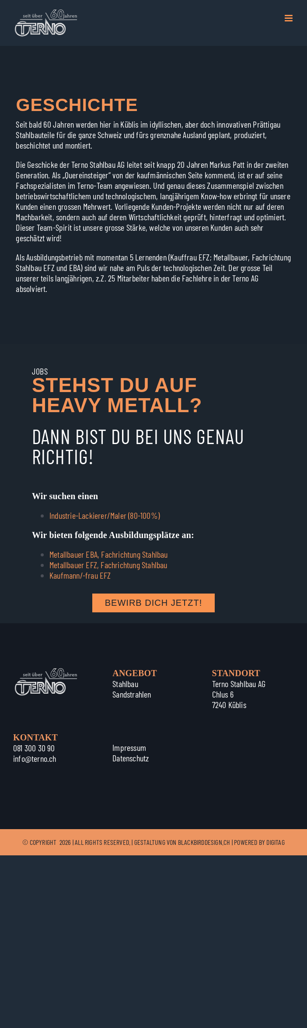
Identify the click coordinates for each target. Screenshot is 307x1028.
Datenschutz (130, 758)
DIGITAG (275, 842)
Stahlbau (125, 683)
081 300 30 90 (34, 748)
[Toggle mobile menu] (289, 18)
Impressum (129, 747)
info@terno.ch (34, 758)
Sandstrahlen (131, 694)
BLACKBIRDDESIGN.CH (204, 842)
